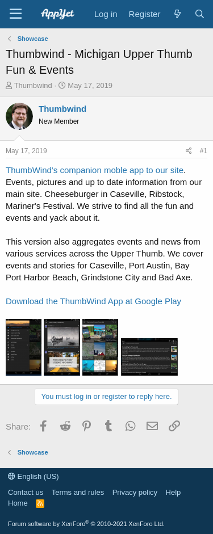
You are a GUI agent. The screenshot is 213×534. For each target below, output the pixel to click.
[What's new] (177, 13)
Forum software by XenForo (86, 523)
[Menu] (15, 14)
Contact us (25, 492)
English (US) (33, 476)
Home (18, 503)
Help (173, 492)
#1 (203, 151)
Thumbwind (33, 85)
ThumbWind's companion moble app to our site (94, 170)
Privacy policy (134, 492)
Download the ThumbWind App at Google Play (93, 301)
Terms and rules (78, 492)
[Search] (200, 13)
